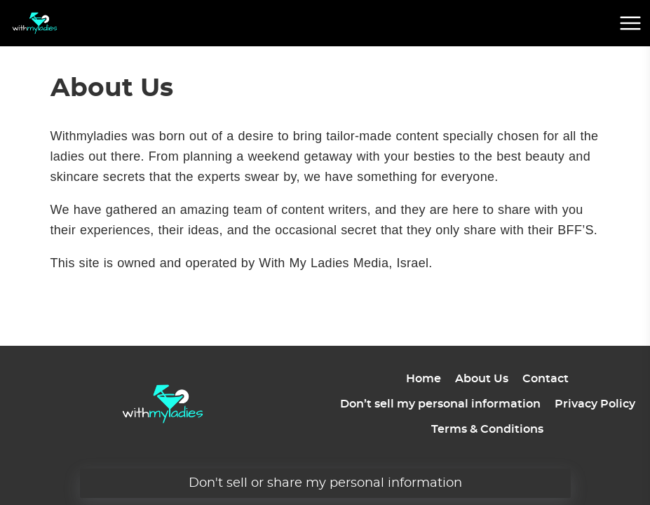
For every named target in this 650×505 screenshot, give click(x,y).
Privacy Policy (595, 404)
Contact (545, 378)
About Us (481, 378)
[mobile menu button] (630, 23)
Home (423, 378)
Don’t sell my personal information (440, 404)
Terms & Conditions (487, 429)
